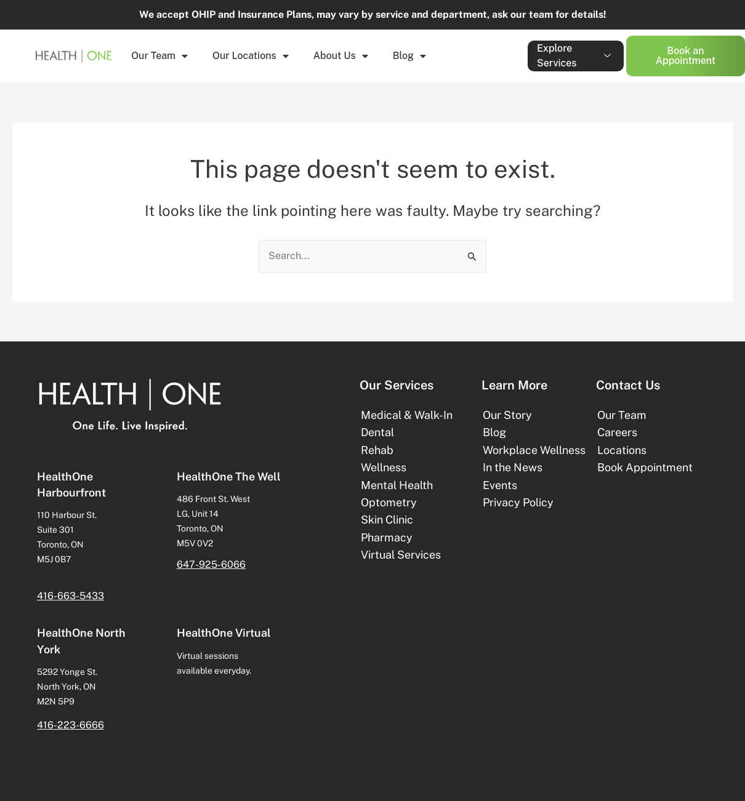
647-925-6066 (211, 564)
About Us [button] (340, 56)
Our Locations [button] (250, 56)
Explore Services (574, 55)
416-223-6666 (70, 725)
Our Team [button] (159, 56)
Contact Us (628, 385)
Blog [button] (409, 56)
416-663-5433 (70, 596)
